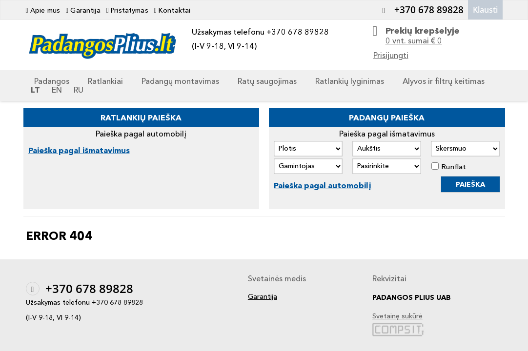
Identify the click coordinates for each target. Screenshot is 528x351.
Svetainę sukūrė (397, 316)
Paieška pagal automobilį (322, 185)
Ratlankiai (105, 81)
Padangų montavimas (180, 81)
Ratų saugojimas (267, 81)
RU (78, 90)
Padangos (51, 81)
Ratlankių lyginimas (349, 81)
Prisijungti (390, 55)
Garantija (83, 10)
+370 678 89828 (420, 10)
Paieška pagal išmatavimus (79, 150)
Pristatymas (127, 10)
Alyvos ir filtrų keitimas (444, 81)
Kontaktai (172, 10)
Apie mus (43, 10)
